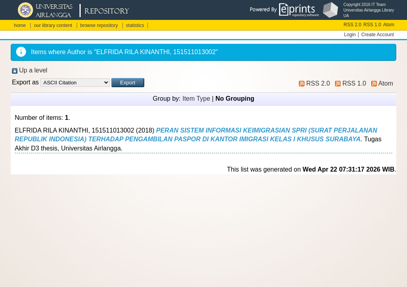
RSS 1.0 (372, 24)
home (20, 25)
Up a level (33, 70)
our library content (53, 25)
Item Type (196, 98)
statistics (135, 25)
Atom (388, 24)
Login (350, 34)
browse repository (99, 25)
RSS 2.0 (353, 24)
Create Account (377, 34)
